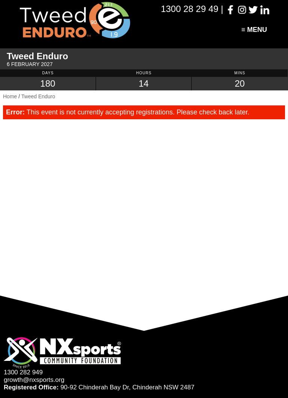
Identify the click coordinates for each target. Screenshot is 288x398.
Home (10, 96)
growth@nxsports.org (34, 379)
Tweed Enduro (38, 96)
